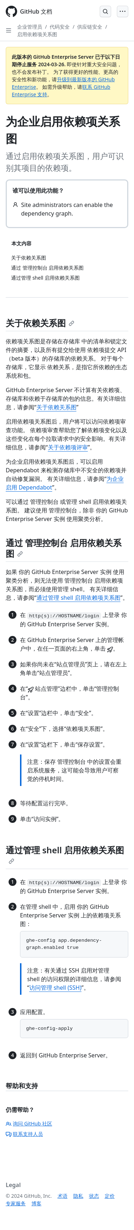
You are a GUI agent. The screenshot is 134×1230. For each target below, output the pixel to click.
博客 (36, 1203)
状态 (94, 1195)
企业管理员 (29, 26)
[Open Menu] (122, 11)
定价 (110, 1195)
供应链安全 (89, 26)
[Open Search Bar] (105, 11)
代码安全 (60, 26)
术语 (63, 1195)
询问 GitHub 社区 (29, 1123)
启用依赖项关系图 (37, 34)
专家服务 (16, 1203)
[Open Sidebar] (8, 30)
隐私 (78, 1195)
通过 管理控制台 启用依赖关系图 (63, 548)
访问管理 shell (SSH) (55, 988)
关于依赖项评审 (68, 447)
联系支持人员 (24, 1133)
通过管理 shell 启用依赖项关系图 (78, 598)
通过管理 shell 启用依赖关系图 (65, 854)
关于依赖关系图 (40, 323)
